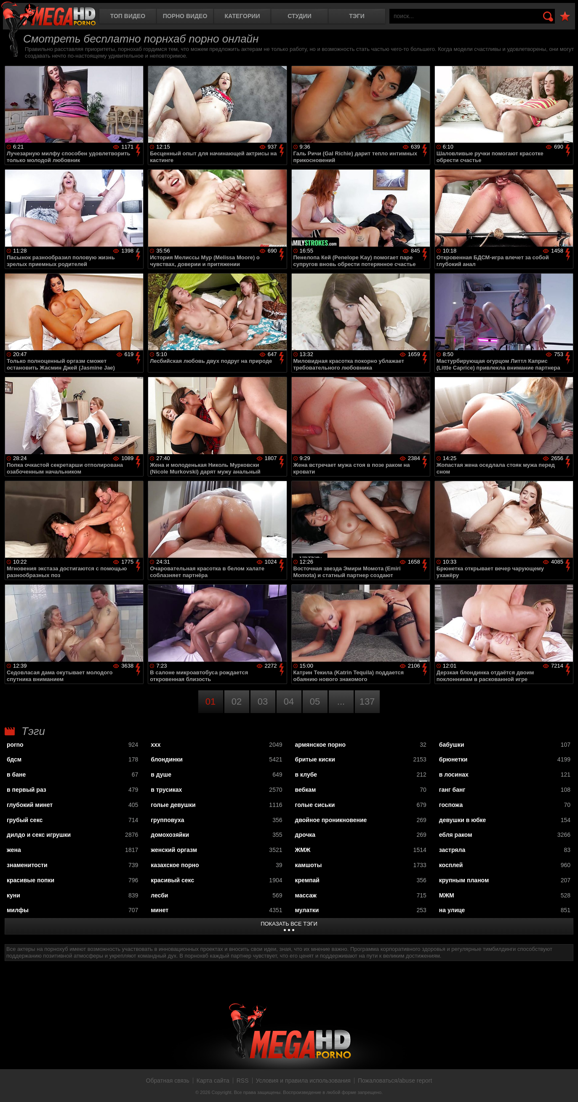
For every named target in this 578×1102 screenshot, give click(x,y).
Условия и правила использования (303, 1080)
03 (263, 701)
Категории (242, 16)
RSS (243, 1080)
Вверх (565, 1086)
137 (367, 701)
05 (315, 701)
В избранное (565, 16)
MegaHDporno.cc (48, 14)
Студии (299, 16)
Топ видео (127, 16)
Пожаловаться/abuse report (395, 1080)
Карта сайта (213, 1080)
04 (289, 701)
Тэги (357, 16)
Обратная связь (167, 1080)
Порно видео (185, 16)
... (341, 701)
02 (237, 701)
